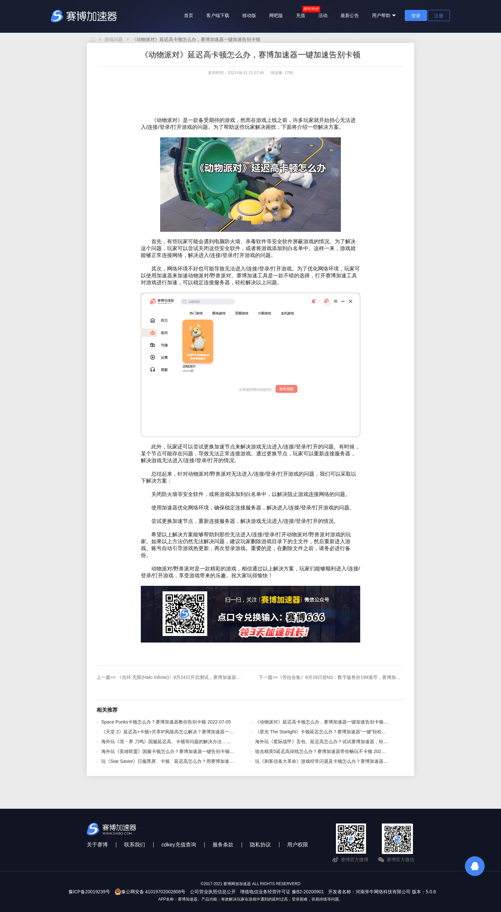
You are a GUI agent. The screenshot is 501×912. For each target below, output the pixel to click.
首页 (188, 15)
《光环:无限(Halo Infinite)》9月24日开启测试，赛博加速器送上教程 (170, 677)
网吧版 (276, 15)
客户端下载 (217, 15)
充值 (300, 15)
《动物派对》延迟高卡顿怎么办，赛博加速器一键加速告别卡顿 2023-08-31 (331, 721)
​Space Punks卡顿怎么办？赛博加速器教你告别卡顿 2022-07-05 (166, 721)
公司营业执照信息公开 (213, 891)
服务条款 (223, 844)
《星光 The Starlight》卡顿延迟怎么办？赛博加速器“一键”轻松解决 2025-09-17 (335, 731)
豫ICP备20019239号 (89, 891)
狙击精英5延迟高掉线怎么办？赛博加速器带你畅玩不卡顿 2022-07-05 (326, 751)
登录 (415, 15)
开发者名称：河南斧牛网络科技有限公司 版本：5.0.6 (382, 891)
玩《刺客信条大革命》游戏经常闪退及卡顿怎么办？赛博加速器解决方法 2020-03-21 (341, 761)
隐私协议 (260, 844)
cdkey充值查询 (178, 844)
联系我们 (134, 844)
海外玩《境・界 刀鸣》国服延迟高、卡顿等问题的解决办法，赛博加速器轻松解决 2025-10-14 (196, 741)
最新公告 (350, 15)
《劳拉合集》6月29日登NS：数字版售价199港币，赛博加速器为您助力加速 (331, 677)
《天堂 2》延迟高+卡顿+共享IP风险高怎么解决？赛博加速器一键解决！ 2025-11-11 (186, 731)
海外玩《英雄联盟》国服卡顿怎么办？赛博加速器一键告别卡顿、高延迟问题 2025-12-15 (191, 751)
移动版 (249, 15)
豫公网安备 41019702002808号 (150, 891)
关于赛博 (97, 844)
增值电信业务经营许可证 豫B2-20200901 (282, 891)
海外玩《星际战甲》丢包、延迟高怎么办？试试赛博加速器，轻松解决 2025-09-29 (338, 741)
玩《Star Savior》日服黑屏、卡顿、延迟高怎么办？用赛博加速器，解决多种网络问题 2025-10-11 (200, 761)
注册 (438, 15)
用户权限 (297, 844)
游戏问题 (113, 39)
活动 (322, 15)
